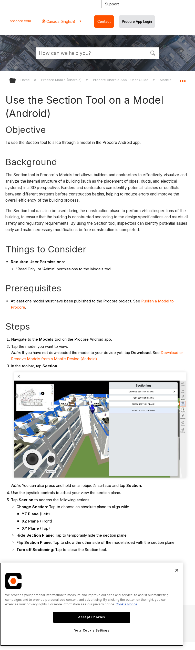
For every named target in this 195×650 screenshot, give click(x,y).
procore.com (20, 21)
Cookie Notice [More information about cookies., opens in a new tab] (126, 604)
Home (25, 80)
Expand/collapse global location (182, 79)
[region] (91, 604)
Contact (104, 21)
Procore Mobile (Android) (62, 80)
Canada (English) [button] (60, 21)
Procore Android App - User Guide (121, 80)
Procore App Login (137, 21)
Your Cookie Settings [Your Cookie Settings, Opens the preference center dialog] (91, 630)
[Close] (176, 570)
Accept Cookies (91, 617)
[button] (153, 52)
